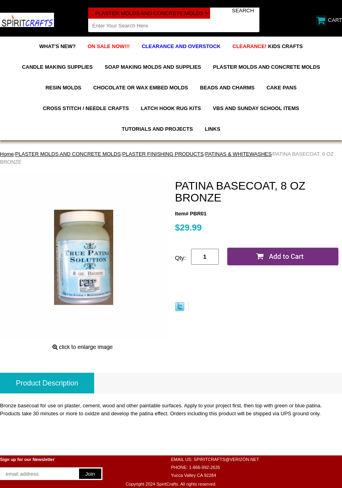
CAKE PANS (282, 88)
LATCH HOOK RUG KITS (171, 108)
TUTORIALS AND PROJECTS (157, 129)
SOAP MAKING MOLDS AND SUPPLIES (153, 67)
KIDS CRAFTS (267, 46)
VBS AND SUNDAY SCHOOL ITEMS (256, 108)
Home (7, 154)
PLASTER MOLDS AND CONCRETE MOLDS (266, 67)
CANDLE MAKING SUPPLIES (57, 67)
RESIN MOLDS (63, 88)
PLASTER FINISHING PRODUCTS (163, 154)
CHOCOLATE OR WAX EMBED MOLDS (140, 88)
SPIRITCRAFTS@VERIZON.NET (226, 459)
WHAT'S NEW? (57, 46)
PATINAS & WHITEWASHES (238, 154)
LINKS (212, 129)
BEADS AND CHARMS (227, 88)
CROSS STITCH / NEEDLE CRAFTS (86, 108)
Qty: (180, 257)
